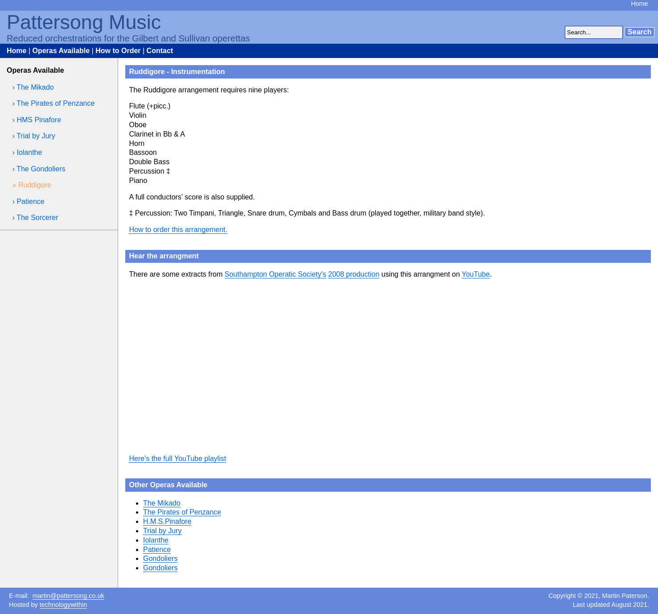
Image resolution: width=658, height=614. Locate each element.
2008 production (353, 274)
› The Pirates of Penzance (53, 103)
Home (639, 3)
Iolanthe (156, 540)
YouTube (476, 274)
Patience (157, 549)
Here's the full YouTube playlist (177, 458)
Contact (160, 50)
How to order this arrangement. (178, 229)
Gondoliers (160, 558)
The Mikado (162, 503)
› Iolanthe (27, 152)
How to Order (117, 50)
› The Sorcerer (35, 217)
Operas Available (61, 50)
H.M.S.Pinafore (167, 521)
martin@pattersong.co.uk (68, 595)
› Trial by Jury (33, 136)
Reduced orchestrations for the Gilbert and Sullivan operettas (128, 38)
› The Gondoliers (39, 169)
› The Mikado (33, 87)
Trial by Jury (162, 531)
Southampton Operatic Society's (275, 274)
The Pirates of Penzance (182, 512)
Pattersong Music (84, 22)
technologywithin (63, 604)
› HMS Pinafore (36, 120)
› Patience (28, 201)
